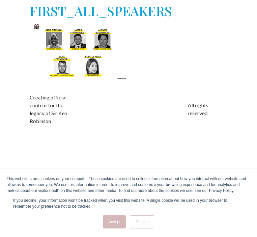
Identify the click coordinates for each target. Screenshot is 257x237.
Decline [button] (142, 222)
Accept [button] (114, 222)
